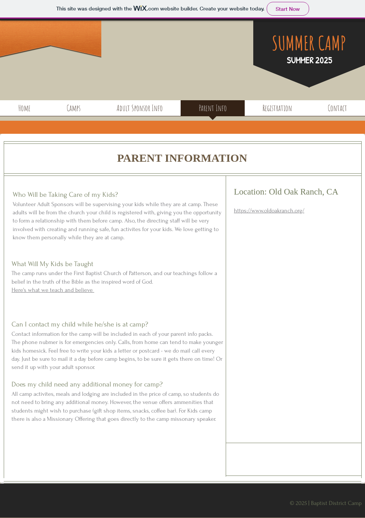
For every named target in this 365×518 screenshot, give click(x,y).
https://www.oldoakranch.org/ (269, 210)
